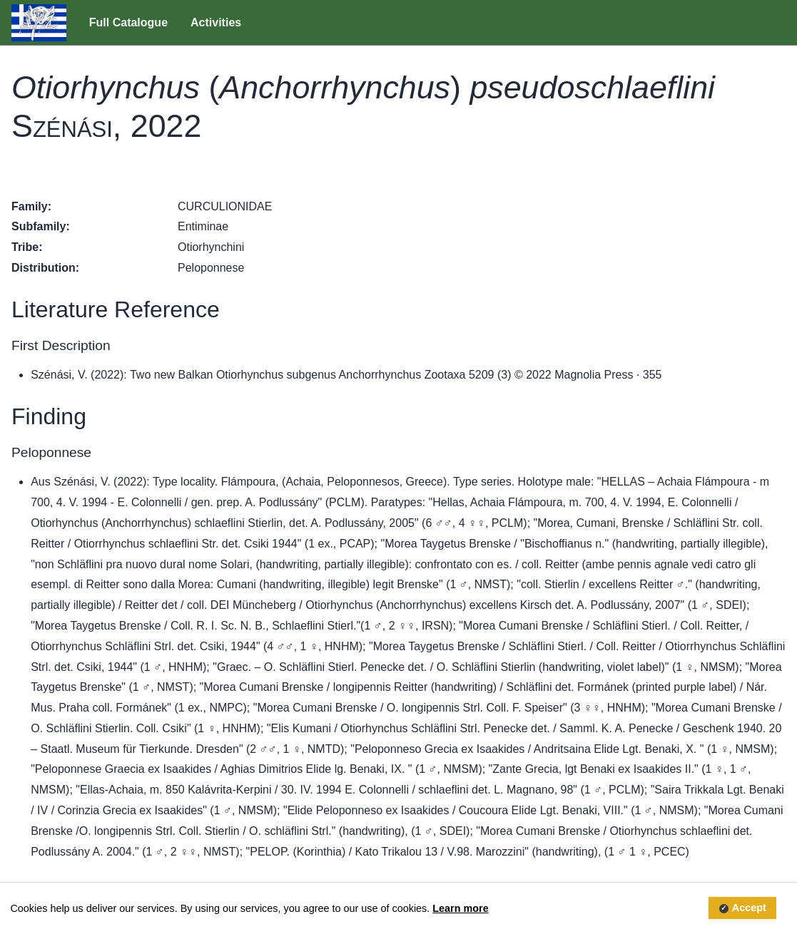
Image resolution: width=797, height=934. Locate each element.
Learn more (460, 908)
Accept (749, 908)
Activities (216, 22)
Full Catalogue (128, 22)
